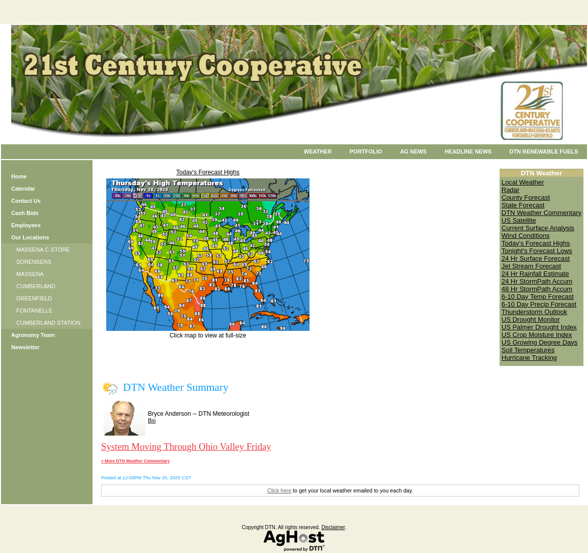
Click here (279, 490)
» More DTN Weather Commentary (135, 461)
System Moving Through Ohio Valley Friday (186, 446)
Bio (152, 420)
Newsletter (25, 347)
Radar (510, 190)
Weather (318, 151)
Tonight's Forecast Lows (537, 251)
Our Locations (30, 237)
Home (19, 176)
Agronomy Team (33, 335)
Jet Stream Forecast (531, 266)
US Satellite (519, 220)
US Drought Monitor (531, 319)
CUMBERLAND (35, 286)
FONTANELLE (34, 311)
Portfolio (366, 151)
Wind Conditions (526, 235)
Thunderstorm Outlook (534, 312)
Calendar (23, 189)
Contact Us (26, 201)
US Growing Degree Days (540, 342)
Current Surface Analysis (538, 228)
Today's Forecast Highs (207, 172)
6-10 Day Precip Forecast (539, 304)
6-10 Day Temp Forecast (538, 296)
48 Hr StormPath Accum (537, 289)
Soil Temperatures (528, 350)
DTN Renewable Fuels (543, 151)
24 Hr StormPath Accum (537, 281)
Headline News (468, 151)
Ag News (413, 151)
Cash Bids (25, 213)
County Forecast (526, 197)
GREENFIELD (34, 298)
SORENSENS (33, 262)
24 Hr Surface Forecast (536, 258)
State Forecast (523, 205)
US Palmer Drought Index (539, 327)
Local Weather (523, 182)
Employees (26, 225)
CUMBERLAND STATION (48, 323)
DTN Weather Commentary (541, 213)
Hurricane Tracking (529, 357)
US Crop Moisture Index (537, 335)
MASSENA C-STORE (43, 250)
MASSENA (30, 274)
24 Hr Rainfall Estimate (535, 274)
